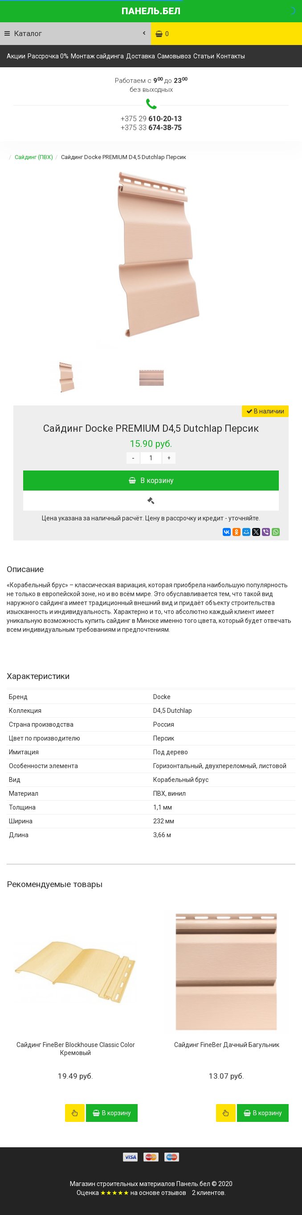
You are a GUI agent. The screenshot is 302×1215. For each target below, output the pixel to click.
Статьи (203, 56)
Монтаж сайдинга (97, 56)
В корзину (151, 480)
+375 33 (151, 127)
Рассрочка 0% (48, 56)
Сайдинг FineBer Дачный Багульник (226, 1044)
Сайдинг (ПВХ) (34, 157)
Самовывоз (174, 56)
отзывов (173, 1192)
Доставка (140, 56)
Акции (16, 56)
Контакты (230, 56)
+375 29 (151, 119)
